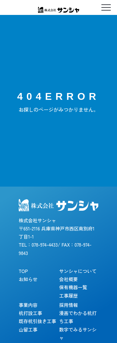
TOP (23, 271)
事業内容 (28, 305)
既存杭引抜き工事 (37, 321)
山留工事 (28, 329)
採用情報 (68, 305)
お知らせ (28, 279)
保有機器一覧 (73, 287)
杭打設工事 (30, 313)
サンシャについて (78, 271)
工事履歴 (68, 295)
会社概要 (68, 279)
